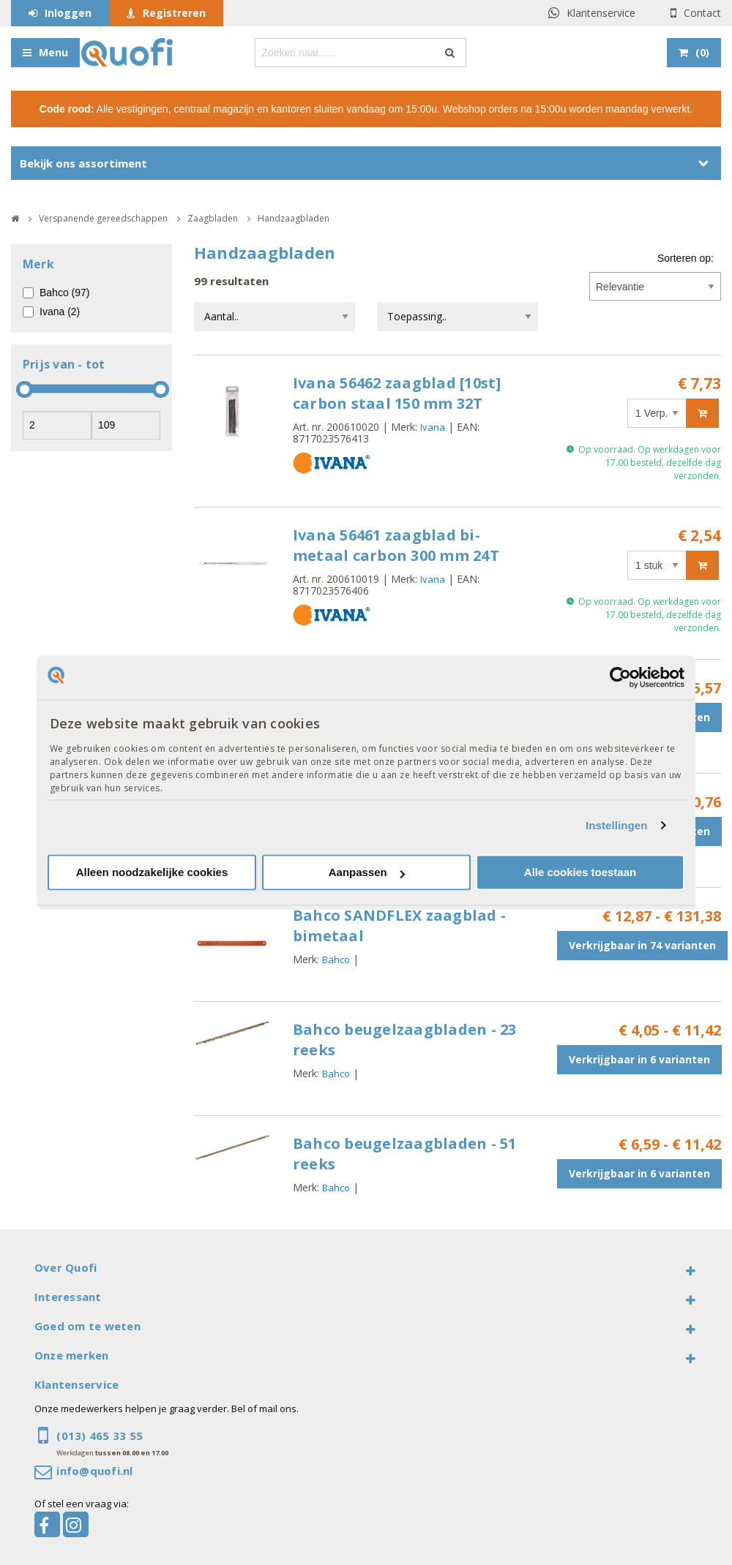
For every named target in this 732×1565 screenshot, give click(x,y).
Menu (53, 52)
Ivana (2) (60, 311)
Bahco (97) (64, 292)
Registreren (174, 13)
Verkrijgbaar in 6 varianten (639, 1059)
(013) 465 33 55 (99, 1435)
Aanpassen (367, 873)
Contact (702, 13)
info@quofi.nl (94, 1470)
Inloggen (68, 13)
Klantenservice (601, 13)
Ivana (432, 427)
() (702, 52)
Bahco (336, 959)
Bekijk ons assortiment (83, 163)
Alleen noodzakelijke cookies (152, 873)
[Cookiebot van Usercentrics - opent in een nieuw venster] (620, 677)
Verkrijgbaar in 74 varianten (642, 945)
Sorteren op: (685, 258)
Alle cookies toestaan (580, 873)
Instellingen (617, 825)
